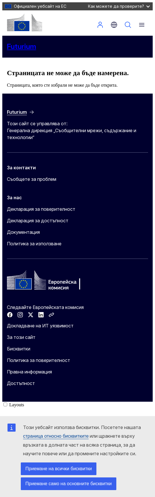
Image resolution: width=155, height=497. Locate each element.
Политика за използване (34, 243)
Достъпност (21, 383)
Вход (100, 24)
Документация (23, 232)
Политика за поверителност (38, 360)
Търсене (127, 24)
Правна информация (29, 372)
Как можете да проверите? (119, 6)
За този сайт (21, 337)
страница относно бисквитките (56, 436)
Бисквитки (18, 349)
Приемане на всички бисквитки (58, 468)
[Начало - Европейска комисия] (24, 22)
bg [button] (114, 24)
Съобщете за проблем (31, 179)
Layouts (16, 404)
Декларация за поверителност (41, 209)
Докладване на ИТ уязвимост (40, 326)
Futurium (21, 46)
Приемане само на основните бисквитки (68, 483)
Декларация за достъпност (37, 220)
